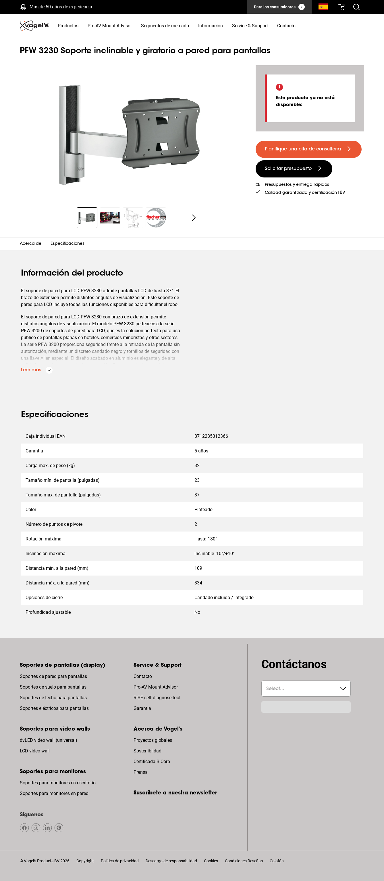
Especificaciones (67, 244)
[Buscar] (323, 8)
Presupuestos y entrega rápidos (297, 185)
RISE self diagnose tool (157, 697)
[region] (133, 132)
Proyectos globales (153, 740)
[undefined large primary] (309, 149)
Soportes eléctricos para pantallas (54, 708)
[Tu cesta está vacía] (341, 7)
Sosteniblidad (147, 751)
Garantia (142, 708)
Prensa (141, 772)
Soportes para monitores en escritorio (58, 783)
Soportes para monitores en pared (54, 793)
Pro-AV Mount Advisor (156, 687)
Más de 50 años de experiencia (61, 6)
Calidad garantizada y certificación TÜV (305, 193)
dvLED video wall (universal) (48, 740)
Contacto (143, 676)
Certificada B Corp (152, 761)
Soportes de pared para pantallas (53, 676)
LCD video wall (35, 751)
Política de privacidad (120, 861)
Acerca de (30, 244)
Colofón (277, 861)
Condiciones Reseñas (244, 861)
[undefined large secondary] (294, 168)
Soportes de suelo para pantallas (53, 687)
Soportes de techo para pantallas (53, 697)
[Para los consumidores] (279, 7)
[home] (34, 25)
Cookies (211, 861)
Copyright (85, 861)
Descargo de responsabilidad (171, 861)
